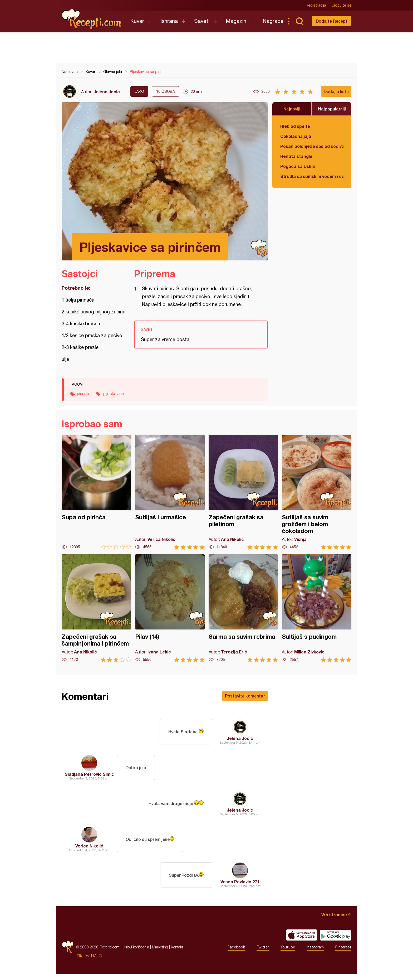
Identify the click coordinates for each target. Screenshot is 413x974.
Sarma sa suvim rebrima (243, 608)
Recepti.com (92, 19)
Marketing (160, 947)
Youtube (288, 947)
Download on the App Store (301, 935)
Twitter (263, 947)
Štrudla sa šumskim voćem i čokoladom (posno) (311, 176)
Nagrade (273, 21)
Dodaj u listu (336, 91)
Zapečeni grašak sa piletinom (243, 492)
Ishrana (169, 21)
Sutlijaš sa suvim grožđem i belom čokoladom (316, 492)
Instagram (315, 947)
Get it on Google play (335, 935)
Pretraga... (299, 21)
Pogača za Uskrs (298, 166)
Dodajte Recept (331, 20)
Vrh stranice (334, 914)
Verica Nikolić (89, 845)
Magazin (236, 21)
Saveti (201, 21)
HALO (96, 955)
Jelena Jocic (107, 91)
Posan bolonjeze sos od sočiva (311, 146)
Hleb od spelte (295, 126)
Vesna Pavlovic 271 (239, 881)
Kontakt (177, 947)
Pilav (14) (170, 608)
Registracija (316, 5)
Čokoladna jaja (295, 136)
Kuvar (137, 21)
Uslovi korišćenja (135, 947)
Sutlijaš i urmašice (170, 492)
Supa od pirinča (96, 492)
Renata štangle (296, 156)
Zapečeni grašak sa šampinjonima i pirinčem (96, 608)
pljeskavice (113, 393)
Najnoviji (291, 108)
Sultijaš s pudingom (316, 608)
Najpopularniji (332, 108)
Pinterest (343, 947)
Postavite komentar (245, 695)
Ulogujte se (341, 5)
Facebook (236, 947)
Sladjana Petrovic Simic (89, 774)
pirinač (83, 393)
